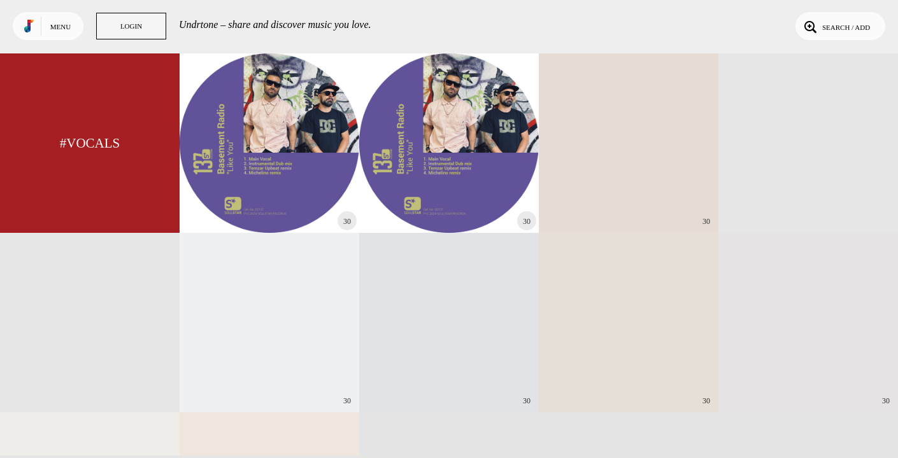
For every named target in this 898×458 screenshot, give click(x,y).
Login (131, 26)
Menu (60, 27)
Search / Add (836, 26)
